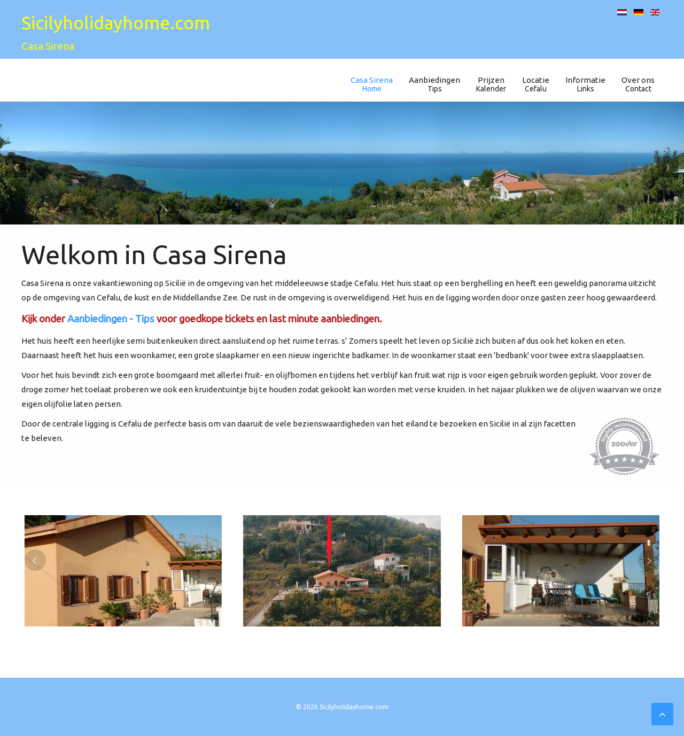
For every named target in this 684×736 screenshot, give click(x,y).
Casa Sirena (372, 84)
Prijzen (491, 84)
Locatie (535, 84)
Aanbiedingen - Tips (110, 318)
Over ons (638, 84)
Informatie (585, 84)
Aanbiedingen (434, 84)
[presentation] (35, 560)
